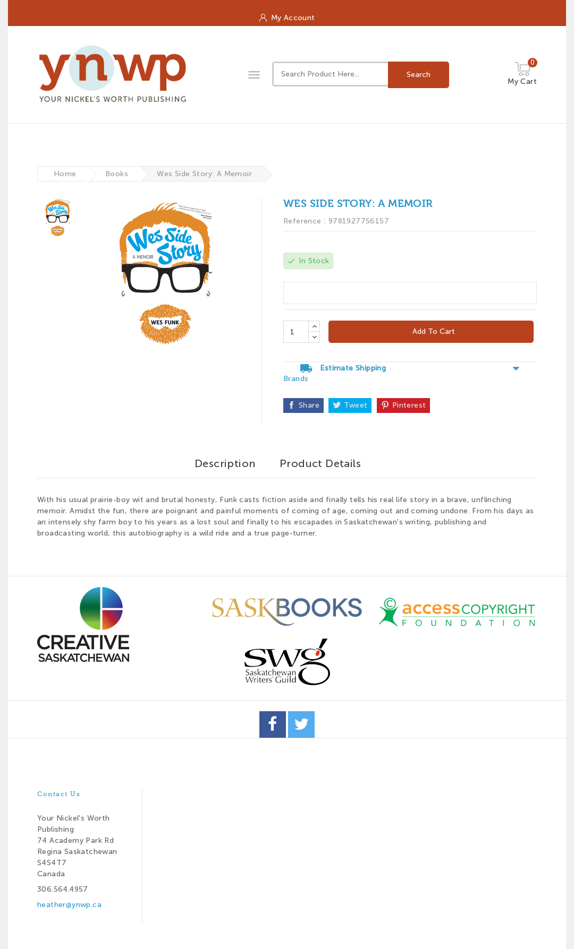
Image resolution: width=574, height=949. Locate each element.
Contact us (58, 794)
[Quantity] (296, 332)
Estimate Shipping (410, 368)
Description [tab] (225, 463)
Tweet (355, 405)
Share (309, 405)
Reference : (304, 221)
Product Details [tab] (320, 463)
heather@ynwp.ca (69, 904)
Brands (295, 378)
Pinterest (409, 405)
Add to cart (432, 331)
